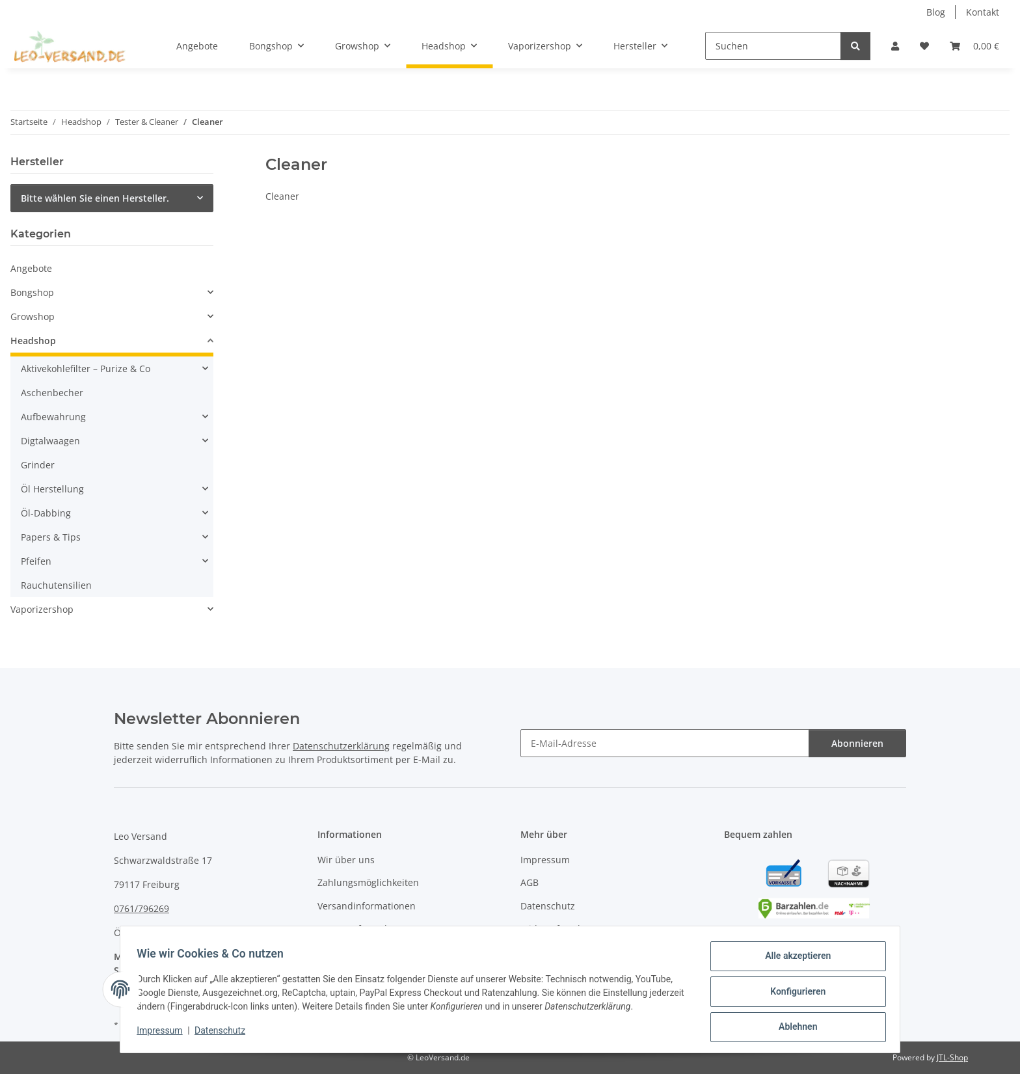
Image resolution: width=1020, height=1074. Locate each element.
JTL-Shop (952, 1057)
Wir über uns (346, 859)
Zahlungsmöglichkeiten (368, 882)
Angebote (31, 268)
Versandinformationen (366, 906)
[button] (895, 45)
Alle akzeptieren (793, 960)
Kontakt (982, 12)
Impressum (164, 1033)
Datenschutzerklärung (341, 746)
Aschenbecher (52, 392)
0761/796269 (141, 908)
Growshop (32, 316)
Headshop (33, 340)
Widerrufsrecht (553, 928)
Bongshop (32, 292)
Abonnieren (857, 743)
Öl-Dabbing (46, 513)
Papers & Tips (51, 537)
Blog (935, 12)
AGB (529, 882)
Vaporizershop (42, 609)
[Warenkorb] (974, 45)
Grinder (38, 465)
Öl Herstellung (52, 489)
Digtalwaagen (50, 441)
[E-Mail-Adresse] (664, 743)
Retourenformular (356, 928)
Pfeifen (36, 561)
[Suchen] (773, 46)
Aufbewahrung (53, 416)
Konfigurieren (793, 994)
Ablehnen (793, 1028)
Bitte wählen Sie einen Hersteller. (95, 198)
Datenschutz (224, 1033)
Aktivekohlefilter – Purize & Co (85, 368)
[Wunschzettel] (924, 45)
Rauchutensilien (56, 585)
